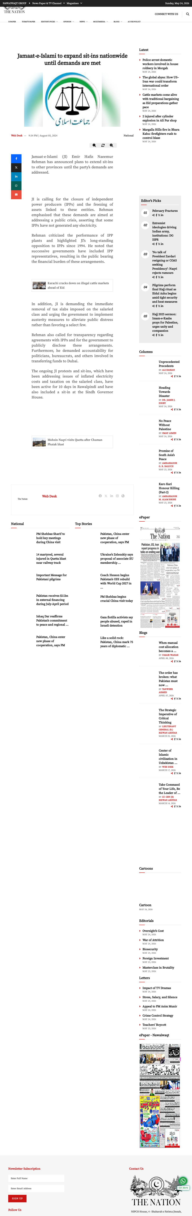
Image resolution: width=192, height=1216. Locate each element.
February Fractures (165, 211)
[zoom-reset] (103, 145)
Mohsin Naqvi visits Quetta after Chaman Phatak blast (75, 442)
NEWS (82, 22)
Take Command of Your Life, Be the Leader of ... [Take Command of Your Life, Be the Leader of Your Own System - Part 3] (169, 789)
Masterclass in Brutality (158, 968)
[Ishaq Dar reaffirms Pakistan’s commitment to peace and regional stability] (22, 622)
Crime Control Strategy (158, 1016)
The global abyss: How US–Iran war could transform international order (161, 82)
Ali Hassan (168, 370)
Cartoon (145, 905)
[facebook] (157, 215)
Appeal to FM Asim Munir (160, 1006)
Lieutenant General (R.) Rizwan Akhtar (168, 729)
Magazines (73, 3)
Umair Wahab (170, 655)
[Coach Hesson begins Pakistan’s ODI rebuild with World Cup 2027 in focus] (86, 581)
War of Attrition (153, 940)
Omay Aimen (169, 433)
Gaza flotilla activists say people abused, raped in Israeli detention (116, 621)
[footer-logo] (156, 1190)
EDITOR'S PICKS (48, 22)
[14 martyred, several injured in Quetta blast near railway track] (22, 560)
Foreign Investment (156, 958)
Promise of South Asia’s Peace (167, 455)
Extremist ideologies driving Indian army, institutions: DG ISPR (164, 231)
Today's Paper (28, 22)
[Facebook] (16, 158)
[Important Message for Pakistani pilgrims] (22, 581)
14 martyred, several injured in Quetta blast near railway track (51, 559)
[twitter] (16, 167)
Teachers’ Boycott (154, 1025)
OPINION (67, 22)
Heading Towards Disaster (164, 392)
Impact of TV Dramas (157, 988)
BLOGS (117, 22)
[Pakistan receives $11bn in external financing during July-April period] (22, 602)
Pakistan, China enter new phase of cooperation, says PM (50, 641)
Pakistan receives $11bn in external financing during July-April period (52, 600)
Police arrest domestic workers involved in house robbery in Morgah (160, 64)
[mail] (16, 194)
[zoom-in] (111, 145)
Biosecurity (150, 949)
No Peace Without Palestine (165, 425)
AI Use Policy (134, 22)
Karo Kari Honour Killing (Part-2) (169, 488)
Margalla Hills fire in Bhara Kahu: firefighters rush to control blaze (161, 134)
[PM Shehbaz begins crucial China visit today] (86, 603)
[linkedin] (16, 176)
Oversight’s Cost (153, 931)
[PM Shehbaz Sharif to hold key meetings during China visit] (22, 540)
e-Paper (12, 22)
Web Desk (16, 135)
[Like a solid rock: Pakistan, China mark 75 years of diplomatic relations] (86, 644)
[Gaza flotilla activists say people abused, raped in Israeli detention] (86, 623)
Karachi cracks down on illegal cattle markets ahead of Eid (78, 285)
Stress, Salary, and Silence (160, 997)
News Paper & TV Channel (47, 3)
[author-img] (147, 368)
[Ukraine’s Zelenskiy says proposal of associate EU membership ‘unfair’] (86, 560)
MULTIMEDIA (99, 22)
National (129, 135)
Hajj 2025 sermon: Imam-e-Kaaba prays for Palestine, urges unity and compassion (165, 322)
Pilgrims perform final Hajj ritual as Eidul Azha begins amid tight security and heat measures (164, 293)
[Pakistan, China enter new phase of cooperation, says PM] (22, 643)
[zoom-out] (94, 145)
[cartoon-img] (160, 888)
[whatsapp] (16, 185)
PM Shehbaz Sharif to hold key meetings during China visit (50, 538)
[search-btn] (187, 14)
